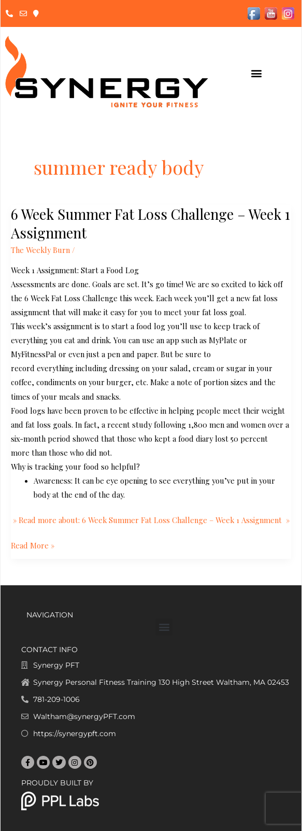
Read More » (32, 545)
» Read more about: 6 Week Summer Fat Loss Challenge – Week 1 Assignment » (150, 520)
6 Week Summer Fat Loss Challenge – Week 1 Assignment (150, 223)
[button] (256, 73)
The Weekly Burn (40, 250)
